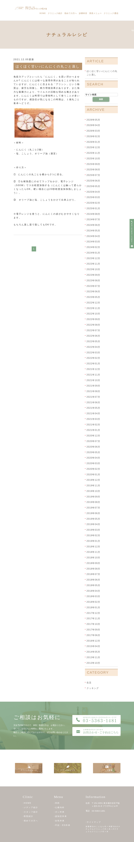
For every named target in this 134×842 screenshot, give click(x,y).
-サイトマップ (93, 822)
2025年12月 (93, 147)
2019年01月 (93, 541)
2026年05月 (93, 119)
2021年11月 (93, 375)
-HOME (27, 803)
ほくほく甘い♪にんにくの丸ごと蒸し (48, 66)
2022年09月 (93, 319)
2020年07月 (93, 441)
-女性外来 (59, 821)
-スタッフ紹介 (30, 812)
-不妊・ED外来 (62, 825)
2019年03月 (93, 530)
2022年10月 (93, 313)
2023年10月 (93, 269)
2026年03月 (93, 131)
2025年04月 (93, 192)
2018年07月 (93, 574)
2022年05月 (93, 341)
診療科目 (83, 13)
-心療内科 (59, 807)
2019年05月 (93, 519)
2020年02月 (93, 469)
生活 (89, 682)
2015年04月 (93, 646)
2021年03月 (93, 419)
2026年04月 (93, 125)
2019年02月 (93, 535)
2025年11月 (93, 153)
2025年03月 (93, 197)
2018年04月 (93, 591)
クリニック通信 (111, 13)
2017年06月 (93, 635)
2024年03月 (93, 241)
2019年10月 (93, 491)
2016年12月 (93, 640)
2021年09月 (93, 386)
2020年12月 (93, 435)
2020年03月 (93, 463)
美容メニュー (95, 13)
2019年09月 (93, 496)
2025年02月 (93, 203)
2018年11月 (93, 552)
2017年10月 (93, 624)
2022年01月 (93, 363)
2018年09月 (93, 563)
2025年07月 (93, 175)
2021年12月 (93, 369)
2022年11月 (93, 308)
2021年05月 (93, 408)
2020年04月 (93, 458)
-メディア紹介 (30, 807)
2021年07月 (93, 397)
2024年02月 (93, 247)
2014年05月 (93, 652)
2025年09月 (93, 164)
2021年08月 (93, 391)
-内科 (57, 803)
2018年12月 (93, 546)
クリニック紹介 (55, 13)
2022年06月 (93, 336)
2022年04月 (93, 347)
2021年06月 (93, 402)
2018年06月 (93, 580)
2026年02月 (93, 136)
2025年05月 (93, 186)
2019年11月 (93, 485)
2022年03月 (93, 352)
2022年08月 (93, 325)
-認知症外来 (60, 816)
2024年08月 (93, 214)
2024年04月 (93, 236)
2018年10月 (93, 557)
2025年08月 (93, 169)
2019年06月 (93, 513)
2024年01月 (93, 253)
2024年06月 (93, 225)
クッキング (93, 688)
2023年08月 (93, 280)
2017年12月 (93, 613)
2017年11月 (93, 618)
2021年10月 (93, 380)
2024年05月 (93, 230)
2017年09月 (93, 629)
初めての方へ (70, 13)
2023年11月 (93, 264)
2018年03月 (93, 596)
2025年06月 (93, 181)
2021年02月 (93, 424)
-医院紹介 (28, 816)
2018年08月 (93, 568)
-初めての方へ (30, 821)
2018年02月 (93, 602)
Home (42, 13)
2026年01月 (93, 142)
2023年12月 (93, 258)
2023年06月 (93, 291)
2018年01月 (93, 607)
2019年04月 (93, 524)
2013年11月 (93, 657)
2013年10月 (93, 663)
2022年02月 (93, 358)
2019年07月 (93, 508)
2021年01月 (93, 430)
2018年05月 (93, 585)
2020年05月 (93, 452)
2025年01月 (93, 208)
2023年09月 (93, 275)
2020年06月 (93, 447)
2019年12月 (93, 480)
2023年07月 (93, 286)
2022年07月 (93, 330)
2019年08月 (93, 502)
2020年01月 (93, 474)
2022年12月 (93, 302)
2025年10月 (93, 158)
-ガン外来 (59, 812)
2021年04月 (93, 413)
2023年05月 (93, 297)
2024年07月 (93, 219)
